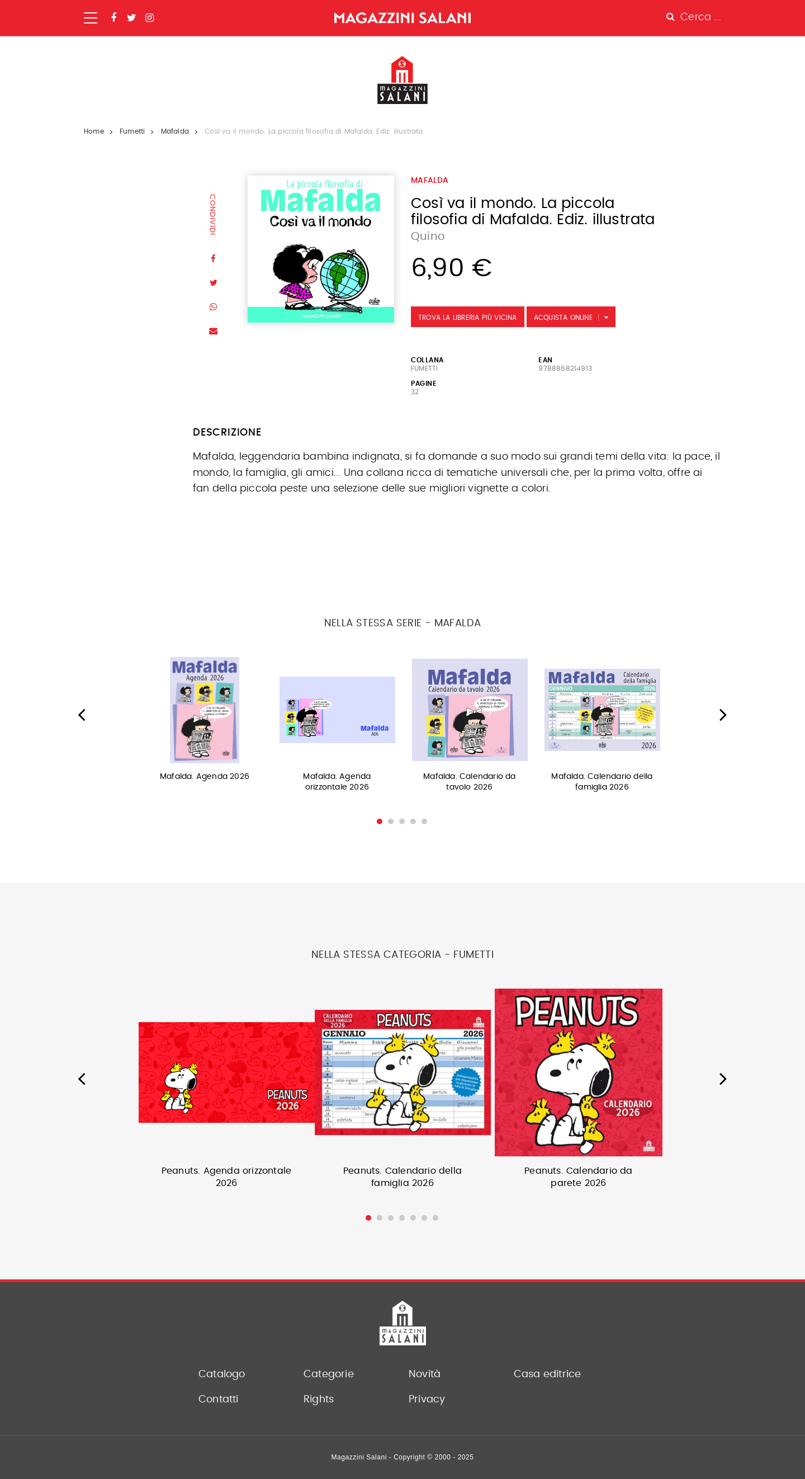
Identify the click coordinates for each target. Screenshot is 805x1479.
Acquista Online (563, 317)
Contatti (218, 1400)
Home (94, 131)
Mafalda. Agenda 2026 (204, 777)
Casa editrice (547, 1374)
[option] (205, 722)
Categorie (329, 1374)
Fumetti (132, 131)
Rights (319, 1400)
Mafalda (175, 131)
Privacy (427, 1400)
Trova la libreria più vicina (467, 317)
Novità (425, 1374)
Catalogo (221, 1374)
